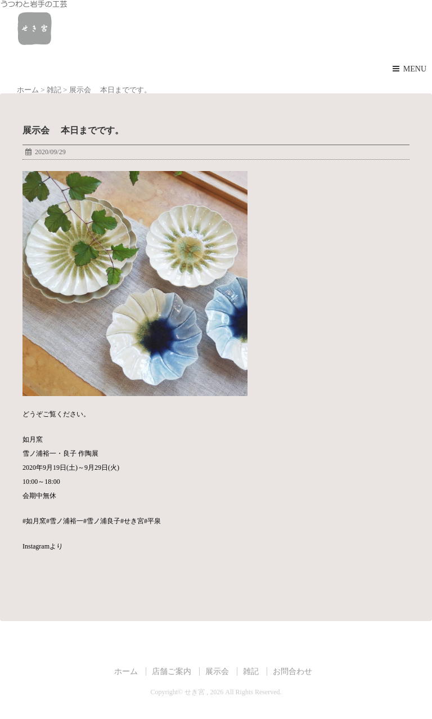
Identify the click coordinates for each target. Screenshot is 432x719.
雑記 (251, 671)
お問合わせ (292, 671)
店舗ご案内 (171, 671)
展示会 (217, 671)
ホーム (126, 671)
